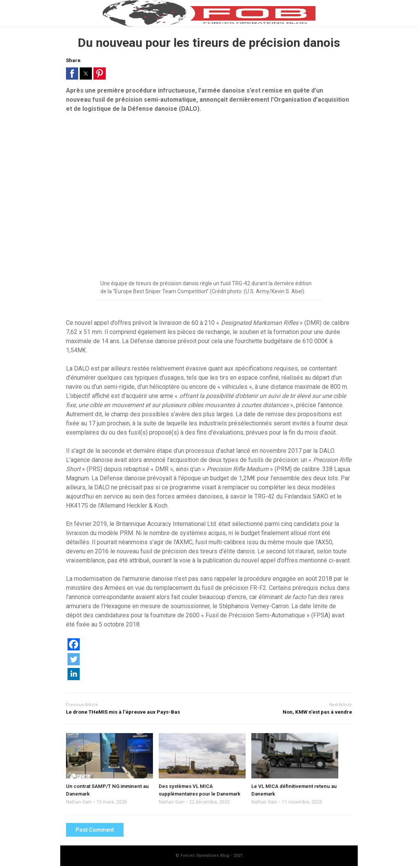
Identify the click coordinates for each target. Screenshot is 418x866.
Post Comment (95, 830)
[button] (72, 73)
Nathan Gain (79, 802)
